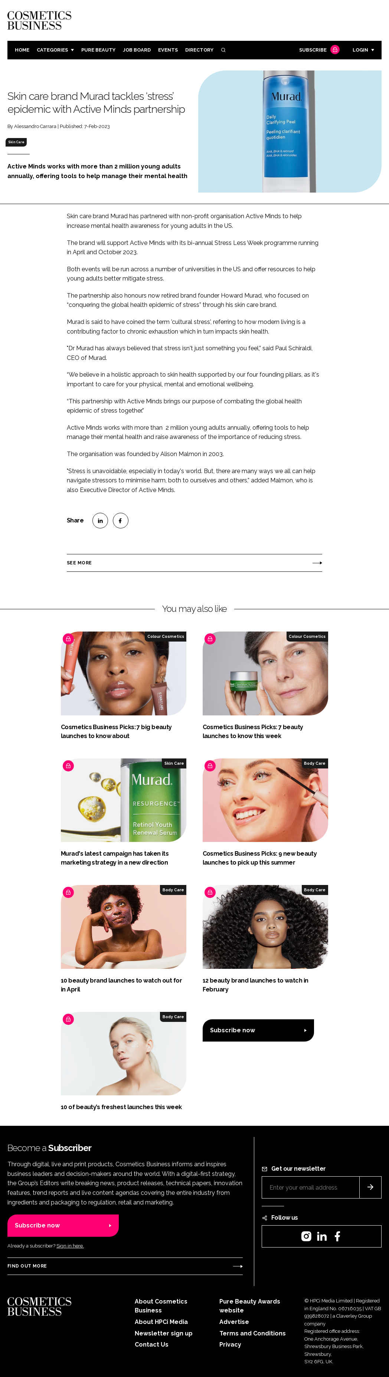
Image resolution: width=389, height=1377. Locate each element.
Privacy (230, 1344)
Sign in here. (70, 1246)
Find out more (27, 1266)
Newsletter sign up (164, 1333)
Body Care (315, 763)
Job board (137, 50)
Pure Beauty (98, 50)
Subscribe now (232, 1030)
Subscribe (318, 50)
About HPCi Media (161, 1321)
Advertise (234, 1321)
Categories (52, 50)
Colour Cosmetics (165, 636)
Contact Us (152, 1344)
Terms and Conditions (252, 1333)
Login (360, 50)
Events (168, 50)
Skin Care (16, 142)
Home (22, 50)
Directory (199, 50)
